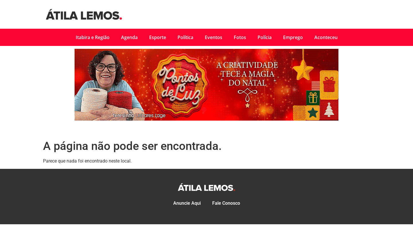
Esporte (157, 37)
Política (185, 37)
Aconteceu (326, 37)
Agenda (129, 37)
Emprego (293, 37)
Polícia (265, 37)
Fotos (240, 37)
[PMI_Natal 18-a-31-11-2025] (206, 119)
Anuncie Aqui (187, 203)
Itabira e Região (93, 37)
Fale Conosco (226, 203)
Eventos (213, 37)
